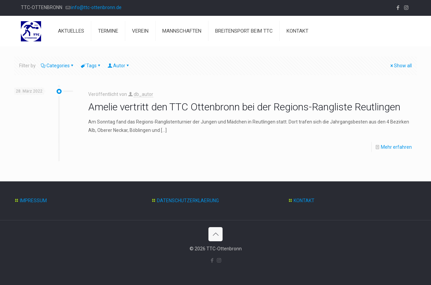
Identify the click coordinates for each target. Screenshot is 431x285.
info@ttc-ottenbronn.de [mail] (96, 7)
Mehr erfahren (396, 147)
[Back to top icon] (215, 234)
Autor (118, 65)
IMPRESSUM (33, 200)
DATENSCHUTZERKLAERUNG (188, 200)
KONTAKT (304, 200)
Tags (90, 65)
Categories (57, 65)
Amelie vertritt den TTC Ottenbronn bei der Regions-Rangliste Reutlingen (244, 107)
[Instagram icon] (406, 8)
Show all (400, 65)
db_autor (143, 94)
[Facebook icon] (397, 8)
